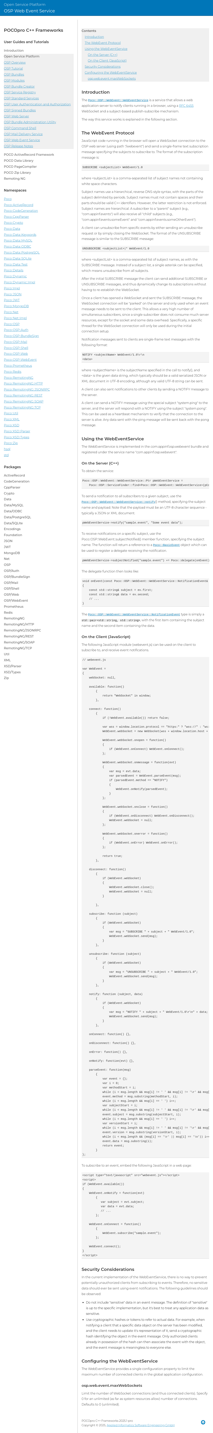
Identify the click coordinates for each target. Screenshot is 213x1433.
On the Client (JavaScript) (107, 60)
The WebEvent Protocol (103, 43)
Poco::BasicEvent (166, 545)
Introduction (94, 37)
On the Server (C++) (102, 55)
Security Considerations (103, 66)
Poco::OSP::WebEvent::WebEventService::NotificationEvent (134, 614)
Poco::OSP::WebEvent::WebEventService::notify (118, 502)
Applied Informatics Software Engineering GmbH (141, 1425)
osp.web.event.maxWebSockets (112, 78)
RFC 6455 (186, 106)
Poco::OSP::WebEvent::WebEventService (118, 100)
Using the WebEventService (106, 49)
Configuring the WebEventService (111, 72)
